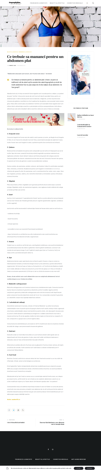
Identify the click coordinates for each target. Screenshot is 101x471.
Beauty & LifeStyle (12, 52)
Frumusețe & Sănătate (25, 52)
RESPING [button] (89, 468)
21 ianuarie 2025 (81, 128)
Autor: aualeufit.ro (13, 399)
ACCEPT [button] (78, 468)
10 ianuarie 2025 (81, 137)
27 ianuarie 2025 (81, 119)
